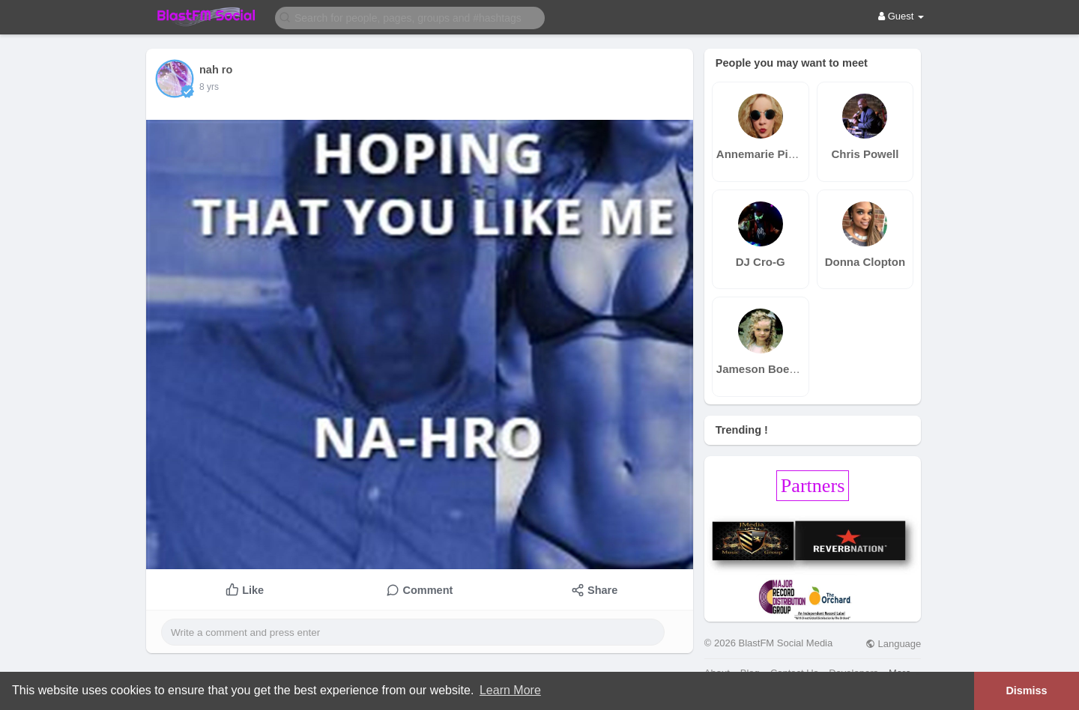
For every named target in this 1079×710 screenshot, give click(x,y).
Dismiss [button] (1026, 691)
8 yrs (209, 87)
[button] (410, 16)
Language (893, 644)
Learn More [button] (510, 690)
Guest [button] (901, 16)
